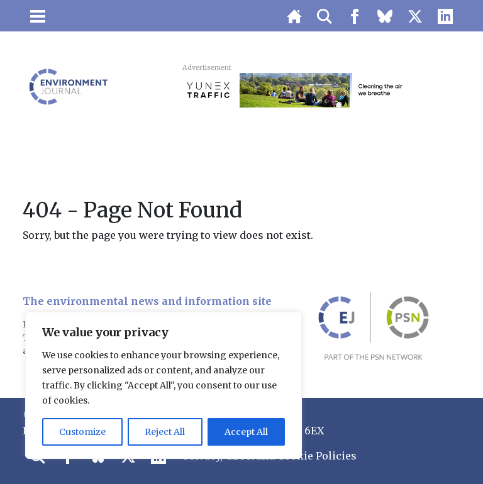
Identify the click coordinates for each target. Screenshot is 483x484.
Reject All (165, 431)
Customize (82, 431)
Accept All (246, 431)
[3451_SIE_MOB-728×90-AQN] (318, 89)
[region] (163, 385)
